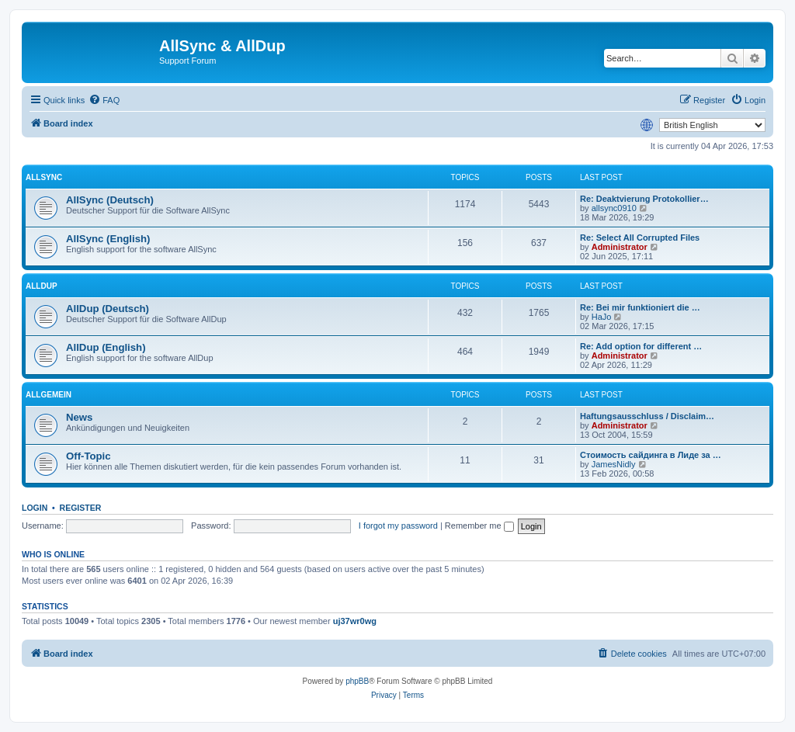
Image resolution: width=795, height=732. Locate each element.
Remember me (479, 525)
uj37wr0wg (355, 621)
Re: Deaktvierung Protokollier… (644, 198)
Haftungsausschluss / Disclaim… (647, 416)
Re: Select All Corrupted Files (640, 237)
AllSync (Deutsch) (110, 200)
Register (81, 507)
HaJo (602, 316)
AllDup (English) (106, 347)
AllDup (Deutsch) (107, 308)
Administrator (619, 247)
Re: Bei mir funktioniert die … (640, 307)
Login (34, 507)
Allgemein (48, 394)
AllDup (41, 286)
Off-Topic (88, 456)
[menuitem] (104, 100)
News (79, 417)
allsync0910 (614, 208)
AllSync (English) (108, 239)
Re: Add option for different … (641, 346)
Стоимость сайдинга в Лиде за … (650, 455)
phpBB (357, 681)
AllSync (44, 177)
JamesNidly (614, 464)
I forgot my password (398, 525)
